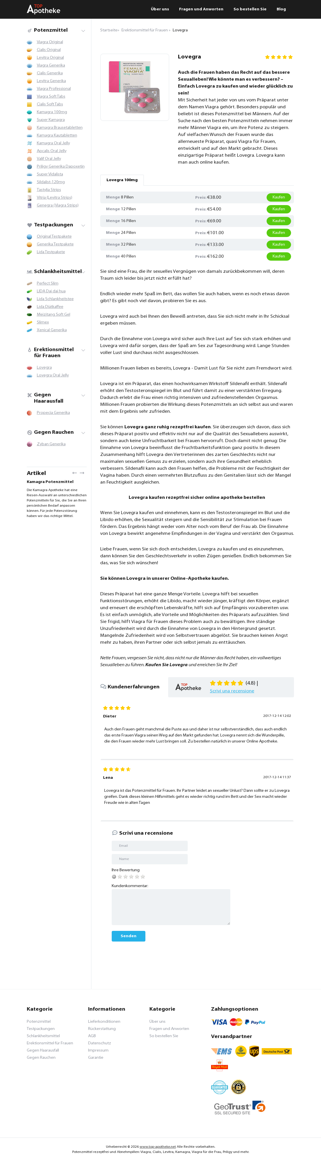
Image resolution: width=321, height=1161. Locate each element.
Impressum (98, 1050)
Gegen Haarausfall (45, 398)
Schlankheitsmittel (54, 271)
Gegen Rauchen (50, 432)
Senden (128, 936)
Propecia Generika (53, 413)
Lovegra (44, 367)
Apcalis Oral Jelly (52, 151)
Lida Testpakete (51, 252)
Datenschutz (99, 1043)
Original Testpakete (54, 236)
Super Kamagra (51, 120)
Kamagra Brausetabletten (60, 128)
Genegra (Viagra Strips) (58, 205)
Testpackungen (50, 225)
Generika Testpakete (55, 244)
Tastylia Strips (49, 190)
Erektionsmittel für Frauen (50, 353)
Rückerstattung (102, 1029)
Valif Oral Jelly (49, 159)
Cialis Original (49, 50)
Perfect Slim (47, 283)
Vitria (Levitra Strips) (54, 198)
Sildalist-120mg (51, 182)
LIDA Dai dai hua (51, 291)
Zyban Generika (51, 444)
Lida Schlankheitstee (55, 299)
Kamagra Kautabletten (57, 135)
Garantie (95, 1058)
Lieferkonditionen (104, 1022)
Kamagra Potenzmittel (50, 482)
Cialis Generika (50, 73)
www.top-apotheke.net (158, 1147)
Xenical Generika (52, 330)
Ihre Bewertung (126, 870)
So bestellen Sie (250, 9)
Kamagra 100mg (52, 112)
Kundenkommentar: (130, 886)
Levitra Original (50, 58)
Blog (281, 9)
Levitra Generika (51, 81)
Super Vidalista (50, 174)
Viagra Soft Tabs (51, 96)
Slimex (43, 322)
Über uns (160, 9)
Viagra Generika (51, 65)
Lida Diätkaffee (50, 307)
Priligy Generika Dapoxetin (61, 166)
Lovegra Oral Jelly (53, 375)
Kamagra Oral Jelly (53, 143)
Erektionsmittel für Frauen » (145, 30)
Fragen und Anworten (201, 9)
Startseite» (109, 30)
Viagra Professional (54, 89)
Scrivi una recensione (232, 691)
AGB (92, 1036)
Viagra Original (50, 42)
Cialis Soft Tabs (50, 104)
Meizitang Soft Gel (53, 314)
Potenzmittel (47, 30)
